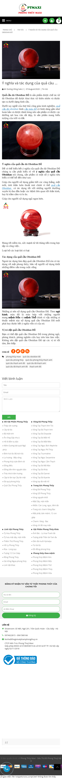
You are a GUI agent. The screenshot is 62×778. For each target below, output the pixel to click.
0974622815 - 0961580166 (16, 635)
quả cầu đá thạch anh (36, 363)
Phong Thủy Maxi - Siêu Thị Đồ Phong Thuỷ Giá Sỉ (41, 759)
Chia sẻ (5, 352)
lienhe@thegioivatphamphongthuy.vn (21, 639)
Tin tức (45, 89)
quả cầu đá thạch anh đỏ (17, 366)
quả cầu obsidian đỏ (32, 356)
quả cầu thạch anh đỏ (15, 363)
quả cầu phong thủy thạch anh (38, 360)
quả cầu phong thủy (14, 360)
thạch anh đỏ (35, 366)
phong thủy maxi (13, 356)
